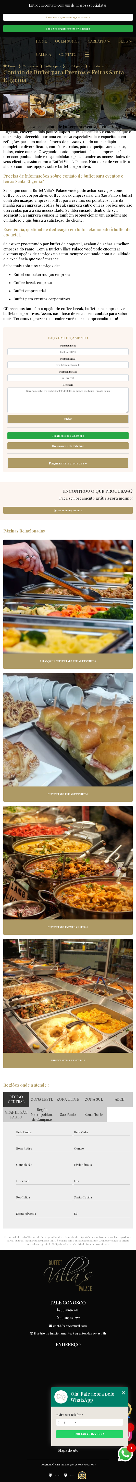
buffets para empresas (52, 66)
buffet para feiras (75, 66)
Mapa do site (68, 1450)
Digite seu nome (68, 345)
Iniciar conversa (90, 1434)
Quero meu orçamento (68, 510)
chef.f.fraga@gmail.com (68, 1326)
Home (41, 41)
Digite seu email (68, 358)
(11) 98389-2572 (68, 1318)
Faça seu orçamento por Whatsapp (68, 28)
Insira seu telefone (69, 1415)
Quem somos (67, 41)
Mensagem (68, 384)
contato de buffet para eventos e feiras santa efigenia (99, 66)
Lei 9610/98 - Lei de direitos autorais (88, 1244)
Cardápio (97, 41)
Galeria (43, 54)
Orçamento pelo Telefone (68, 445)
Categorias (30, 66)
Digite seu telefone (68, 371)
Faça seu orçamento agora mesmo (68, 17)
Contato (68, 54)
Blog (123, 41)
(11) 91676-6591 (68, 1310)
